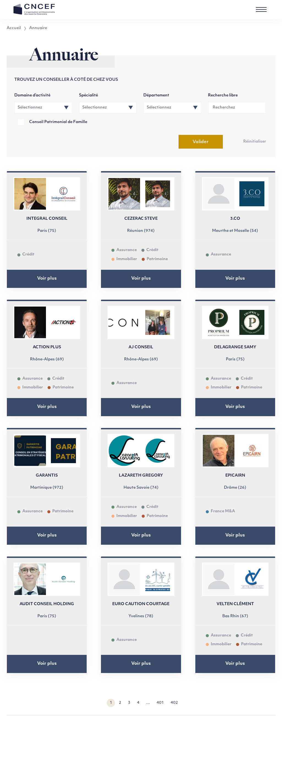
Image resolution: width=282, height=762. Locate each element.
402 (174, 703)
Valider (201, 142)
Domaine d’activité (32, 95)
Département (156, 95)
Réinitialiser (254, 142)
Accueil (14, 28)
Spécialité (88, 95)
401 (160, 703)
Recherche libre (223, 95)
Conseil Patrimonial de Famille (58, 122)
